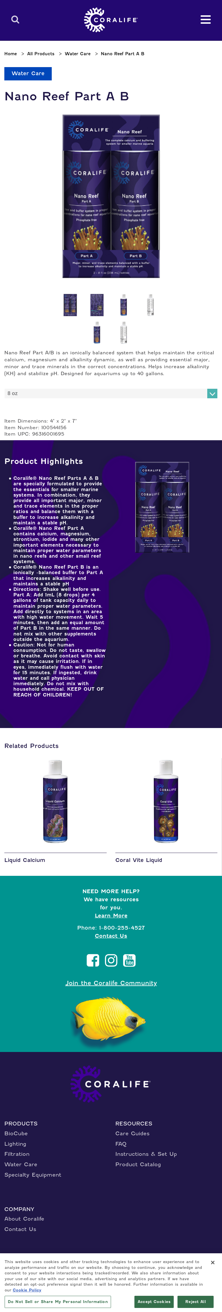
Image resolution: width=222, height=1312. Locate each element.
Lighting (15, 1143)
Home (10, 53)
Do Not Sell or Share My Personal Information (58, 1302)
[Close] (212, 1263)
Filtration (16, 1154)
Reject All (195, 1302)
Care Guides (132, 1133)
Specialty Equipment (32, 1174)
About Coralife (24, 1218)
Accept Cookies (154, 1302)
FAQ (121, 1143)
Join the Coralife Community (111, 983)
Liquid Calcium (24, 860)
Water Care (77, 53)
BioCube (16, 1133)
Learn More (111, 916)
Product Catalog (138, 1164)
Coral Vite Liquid (138, 860)
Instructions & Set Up (146, 1154)
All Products (40, 53)
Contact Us (111, 936)
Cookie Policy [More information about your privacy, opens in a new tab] (27, 1291)
